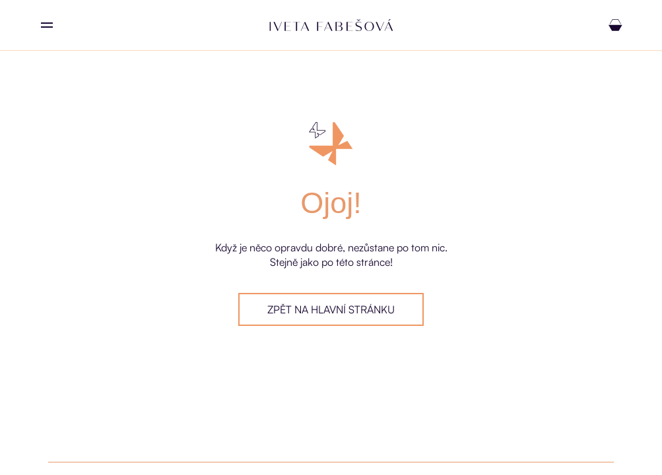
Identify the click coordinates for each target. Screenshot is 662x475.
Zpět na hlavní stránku (331, 309)
